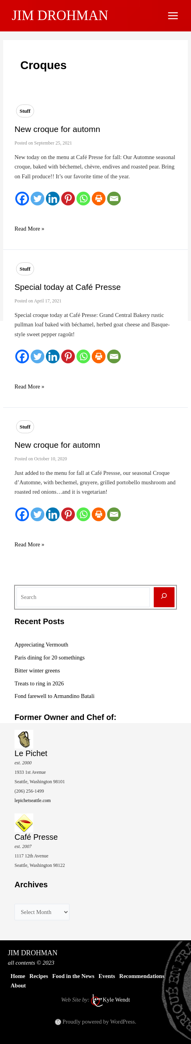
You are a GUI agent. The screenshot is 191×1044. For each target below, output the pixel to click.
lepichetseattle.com (33, 800)
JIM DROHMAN (60, 15)
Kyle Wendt (116, 999)
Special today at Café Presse (68, 286)
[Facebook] (22, 198)
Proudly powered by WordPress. (99, 1021)
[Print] (99, 198)
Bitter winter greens (37, 670)
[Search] (164, 597)
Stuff (25, 111)
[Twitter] (37, 198)
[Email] (114, 198)
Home (18, 976)
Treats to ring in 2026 (39, 683)
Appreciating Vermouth (41, 644)
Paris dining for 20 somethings (50, 657)
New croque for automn (57, 129)
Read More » (29, 228)
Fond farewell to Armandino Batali (55, 696)
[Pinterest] (68, 198)
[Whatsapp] (83, 198)
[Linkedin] (53, 198)
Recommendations (141, 976)
